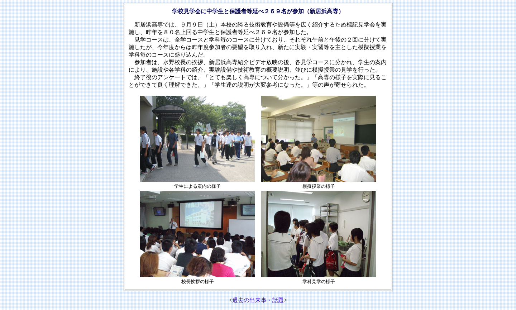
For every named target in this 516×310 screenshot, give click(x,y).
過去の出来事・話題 (258, 300)
